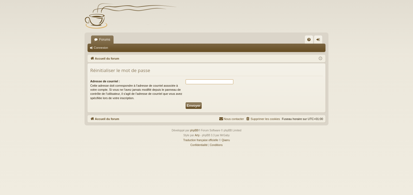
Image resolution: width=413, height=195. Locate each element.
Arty (197, 135)
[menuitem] (309, 39)
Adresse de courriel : (105, 81)
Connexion (101, 47)
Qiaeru (226, 140)
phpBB (194, 130)
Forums (104, 39)
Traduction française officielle (200, 140)
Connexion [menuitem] (319, 41)
